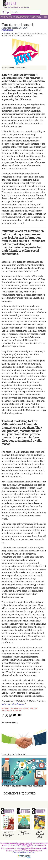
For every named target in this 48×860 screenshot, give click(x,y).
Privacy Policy (31, 852)
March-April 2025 (24, 833)
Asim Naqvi (7, 29)
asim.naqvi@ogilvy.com (13, 704)
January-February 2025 (8, 834)
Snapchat (33, 708)
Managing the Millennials (14, 754)
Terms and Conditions (19, 852)
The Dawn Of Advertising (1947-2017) (21, 17)
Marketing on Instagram (19, 708)
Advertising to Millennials (11, 710)
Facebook (5, 708)
